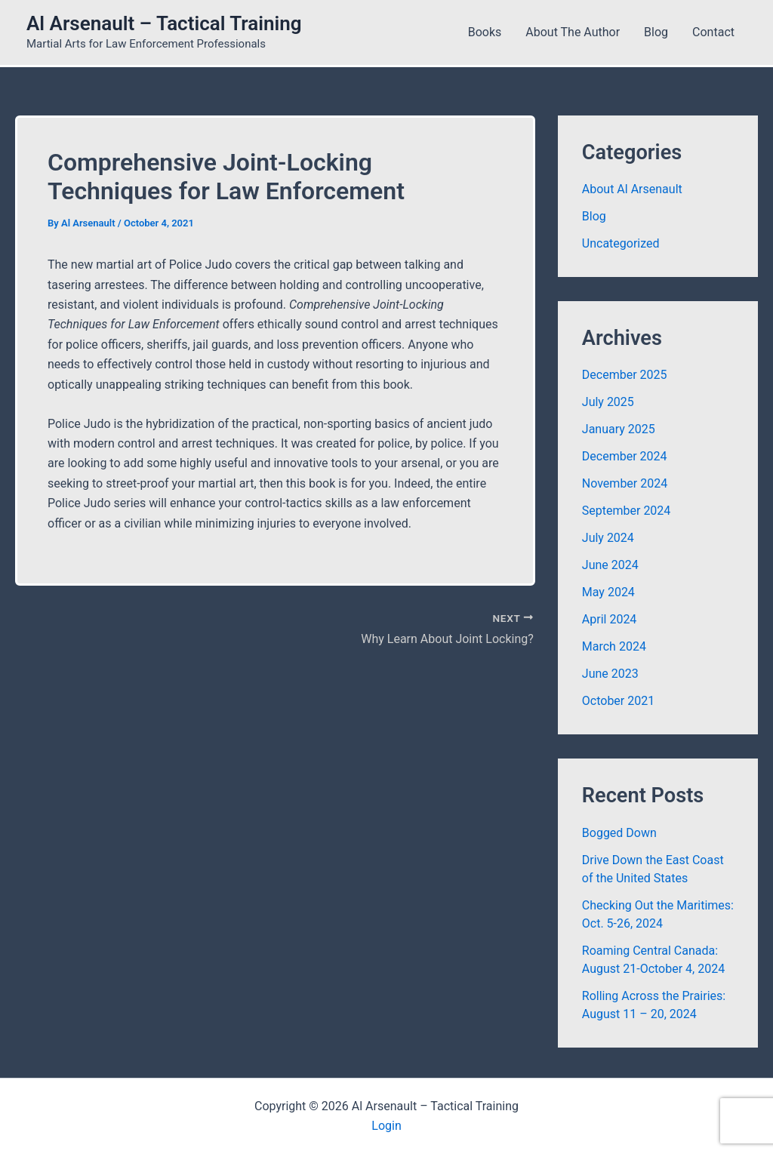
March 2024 (614, 646)
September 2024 (626, 510)
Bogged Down (619, 833)
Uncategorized (621, 243)
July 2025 (608, 402)
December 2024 (624, 456)
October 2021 (618, 701)
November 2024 (624, 483)
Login (386, 1126)
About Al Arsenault (632, 189)
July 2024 (608, 538)
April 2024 (609, 619)
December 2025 (624, 375)
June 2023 (610, 673)
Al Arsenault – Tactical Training (164, 23)
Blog (656, 32)
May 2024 (608, 592)
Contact (713, 32)
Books (485, 32)
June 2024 (610, 565)
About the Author (572, 32)
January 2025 (618, 429)
